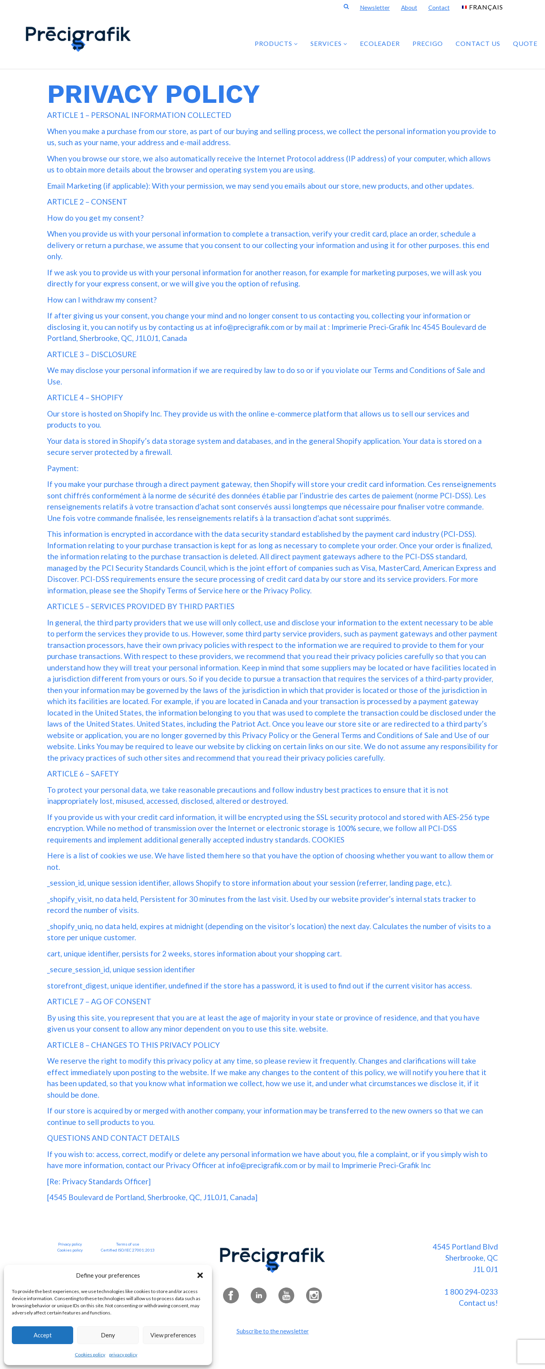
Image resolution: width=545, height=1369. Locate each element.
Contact (439, 7)
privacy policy (123, 1355)
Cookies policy (90, 1355)
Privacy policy (70, 1244)
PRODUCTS (276, 43)
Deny (108, 1335)
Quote (525, 43)
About (409, 7)
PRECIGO (428, 43)
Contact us (478, 43)
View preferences (173, 1335)
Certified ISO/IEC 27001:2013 (128, 1250)
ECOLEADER (380, 43)
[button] (200, 1275)
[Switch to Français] (482, 6)
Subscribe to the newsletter (273, 1331)
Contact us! (478, 1302)
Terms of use (127, 1244)
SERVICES (328, 43)
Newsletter (375, 7)
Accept (43, 1335)
